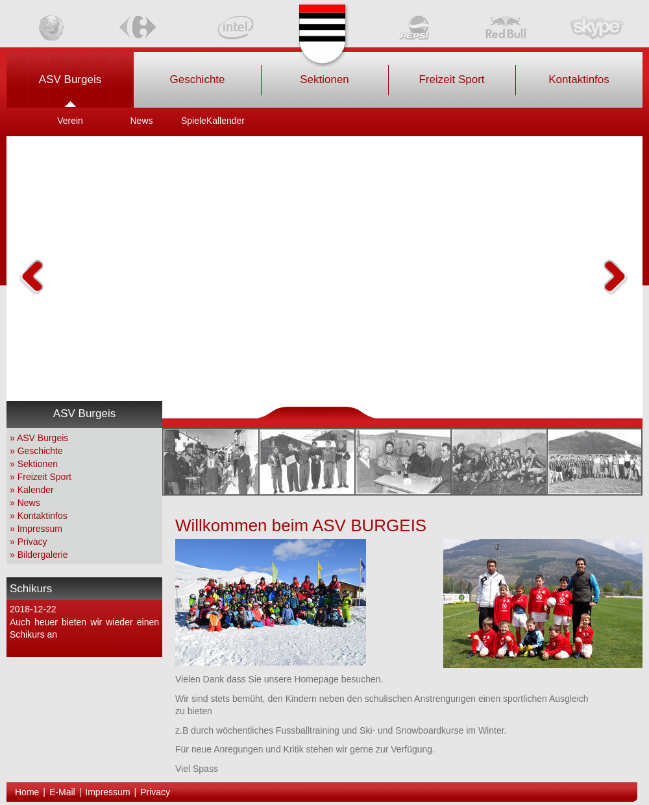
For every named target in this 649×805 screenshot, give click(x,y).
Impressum (40, 528)
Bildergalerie (43, 554)
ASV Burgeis (42, 438)
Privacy (32, 541)
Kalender (36, 490)
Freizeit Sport (44, 477)
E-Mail (62, 792)
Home (27, 792)
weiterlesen (136, 647)
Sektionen (38, 464)
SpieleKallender (213, 120)
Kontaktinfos (42, 516)
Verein (70, 120)
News (29, 503)
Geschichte (40, 451)
